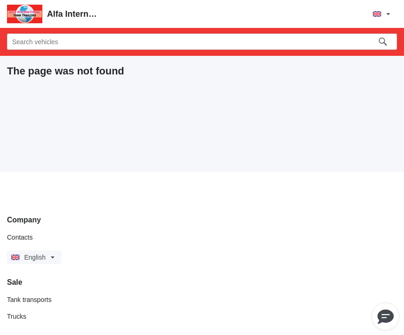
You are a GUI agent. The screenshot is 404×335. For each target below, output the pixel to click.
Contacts (20, 237)
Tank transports (29, 299)
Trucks (16, 316)
